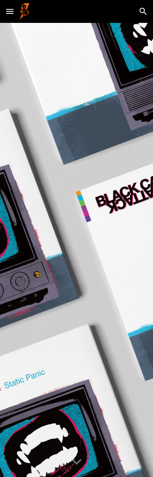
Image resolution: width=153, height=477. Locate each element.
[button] (10, 11)
